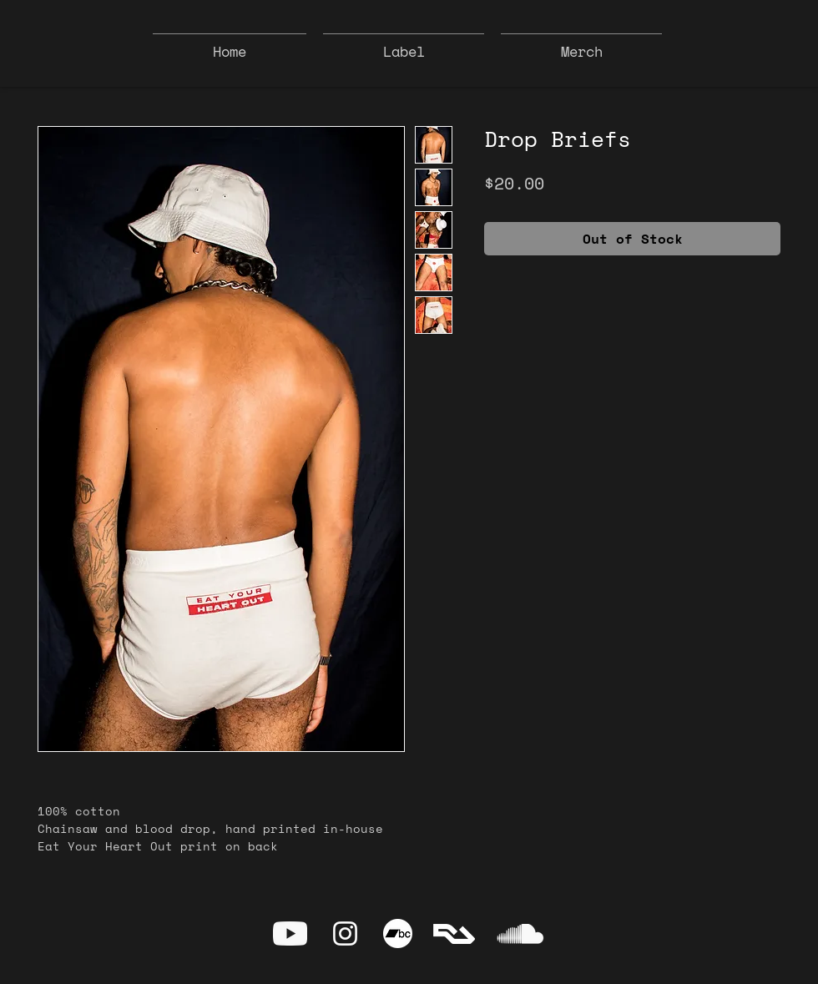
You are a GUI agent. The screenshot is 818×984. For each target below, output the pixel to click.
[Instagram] (345, 933)
